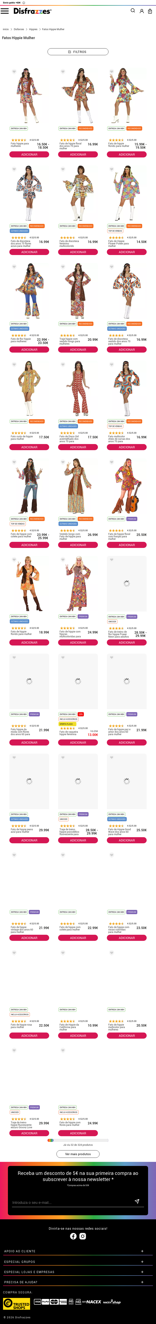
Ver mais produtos (78, 1154)
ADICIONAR (29, 154)
